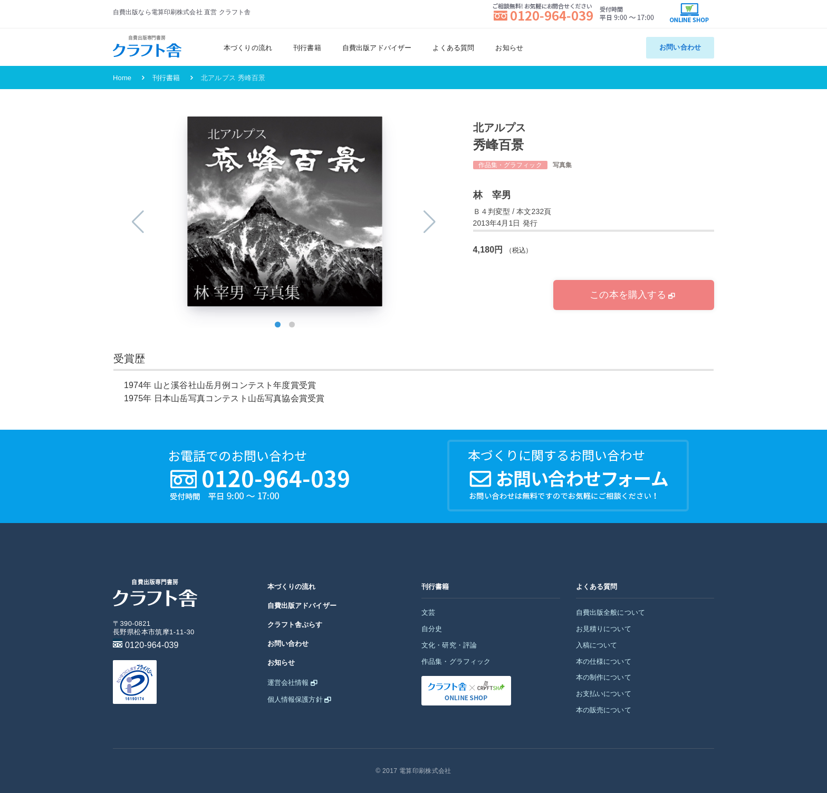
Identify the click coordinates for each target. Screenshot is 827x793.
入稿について (597, 645)
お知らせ (509, 48)
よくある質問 (453, 48)
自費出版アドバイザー (377, 48)
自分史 (431, 629)
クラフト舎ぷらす (295, 624)
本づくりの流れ (248, 48)
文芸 (428, 612)
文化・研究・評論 (449, 645)
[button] (278, 324)
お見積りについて (603, 629)
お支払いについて (603, 694)
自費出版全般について (611, 612)
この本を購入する (628, 294)
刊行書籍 (307, 48)
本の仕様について (603, 661)
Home (122, 78)
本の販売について (603, 710)
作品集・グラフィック (456, 661)
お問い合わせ (680, 47)
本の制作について (603, 677)
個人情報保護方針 (295, 699)
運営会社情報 (288, 682)
